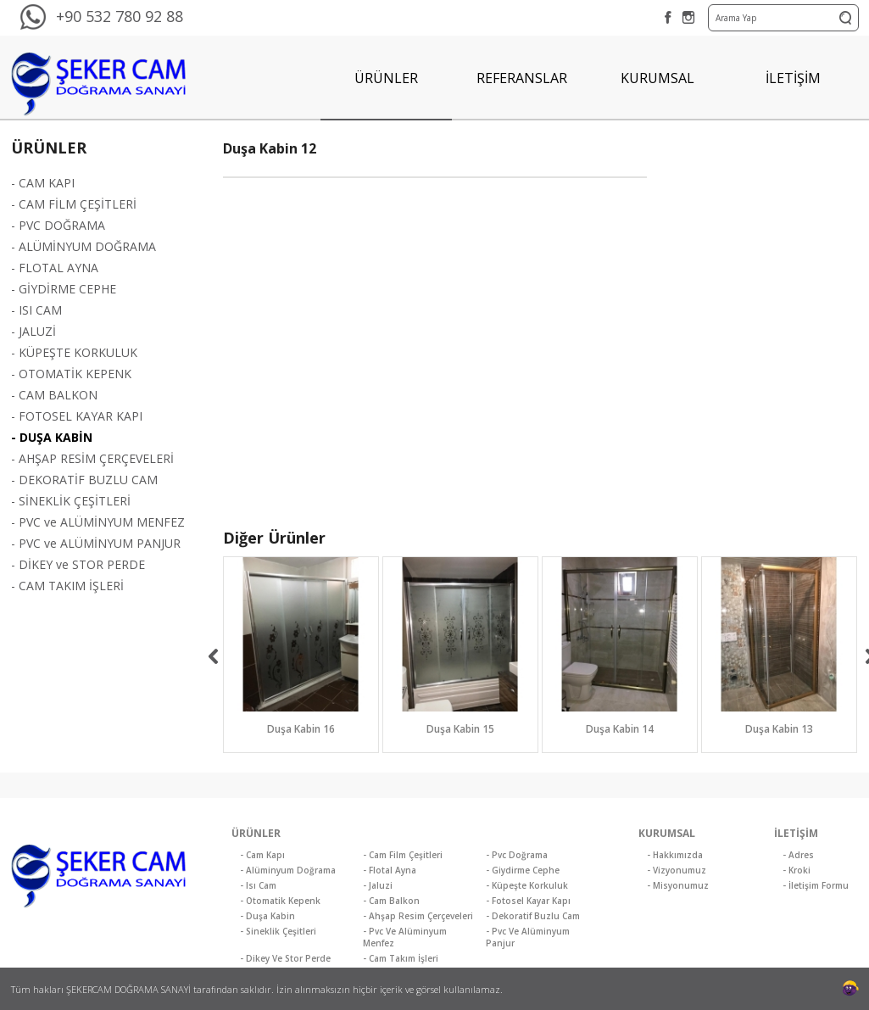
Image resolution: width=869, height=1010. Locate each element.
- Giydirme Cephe (523, 870)
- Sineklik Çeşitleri (278, 931)
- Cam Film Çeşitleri (403, 855)
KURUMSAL (657, 78)
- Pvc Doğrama (517, 855)
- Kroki (797, 870)
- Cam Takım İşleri (400, 958)
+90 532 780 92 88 (119, 16)
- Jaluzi (378, 885)
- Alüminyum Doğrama (288, 870)
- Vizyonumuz (676, 870)
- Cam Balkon (391, 901)
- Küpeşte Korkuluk (527, 885)
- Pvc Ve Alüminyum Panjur (528, 937)
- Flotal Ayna (389, 870)
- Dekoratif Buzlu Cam (533, 916)
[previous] (214, 656)
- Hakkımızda (675, 855)
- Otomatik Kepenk (280, 901)
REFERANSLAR (521, 78)
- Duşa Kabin (267, 916)
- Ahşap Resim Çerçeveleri (418, 916)
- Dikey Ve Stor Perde (285, 958)
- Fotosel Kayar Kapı (528, 901)
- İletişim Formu (816, 885)
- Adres (798, 855)
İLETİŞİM (793, 78)
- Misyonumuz (678, 885)
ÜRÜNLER (386, 78)
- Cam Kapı (262, 855)
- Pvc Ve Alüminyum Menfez (405, 937)
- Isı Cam (258, 885)
